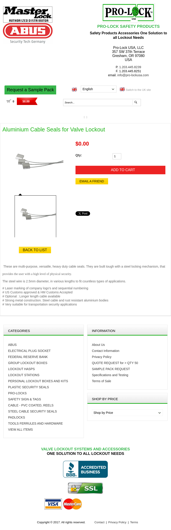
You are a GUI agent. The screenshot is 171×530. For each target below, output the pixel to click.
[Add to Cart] (120, 170)
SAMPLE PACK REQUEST (111, 369)
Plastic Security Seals (28, 387)
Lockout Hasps (21, 369)
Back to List (35, 250)
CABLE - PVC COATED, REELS (30, 405)
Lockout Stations (23, 375)
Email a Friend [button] (92, 181)
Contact (99, 522)
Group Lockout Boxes (27, 363)
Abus (12, 345)
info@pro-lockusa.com (133, 75)
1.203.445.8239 (130, 67)
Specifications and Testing (110, 375)
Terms (134, 522)
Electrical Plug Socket (29, 351)
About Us (98, 345)
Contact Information (105, 351)
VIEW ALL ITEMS (20, 429)
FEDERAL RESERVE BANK (28, 357)
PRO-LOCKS (17, 393)
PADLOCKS (16, 417)
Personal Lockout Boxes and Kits (38, 381)
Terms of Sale (101, 381)
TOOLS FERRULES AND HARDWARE (35, 423)
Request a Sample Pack (30, 89)
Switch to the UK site (138, 90)
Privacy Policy (101, 357)
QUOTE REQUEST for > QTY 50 (115, 363)
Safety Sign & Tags (24, 399)
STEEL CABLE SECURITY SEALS (32, 411)
